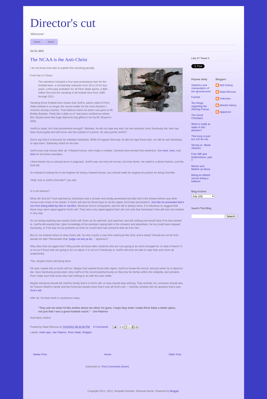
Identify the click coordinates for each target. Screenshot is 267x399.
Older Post (175, 354)
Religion (87, 332)
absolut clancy (228, 105)
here (165, 150)
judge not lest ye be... (81, 238)
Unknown (225, 98)
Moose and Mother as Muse (200, 168)
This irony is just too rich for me (200, 138)
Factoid (195, 97)
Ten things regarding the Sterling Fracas (200, 106)
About (51, 41)
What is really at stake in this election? (200, 127)
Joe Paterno (59, 332)
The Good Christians (197, 117)
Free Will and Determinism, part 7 (201, 157)
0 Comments (100, 326)
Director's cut (62, 23)
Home (37, 41)
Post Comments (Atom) (115, 366)
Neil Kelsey (226, 85)
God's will (35, 290)
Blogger (174, 391)
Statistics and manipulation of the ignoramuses (201, 88)
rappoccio (225, 111)
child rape (45, 332)
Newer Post (40, 354)
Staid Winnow (228, 91)
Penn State (74, 332)
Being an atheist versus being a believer (200, 178)
